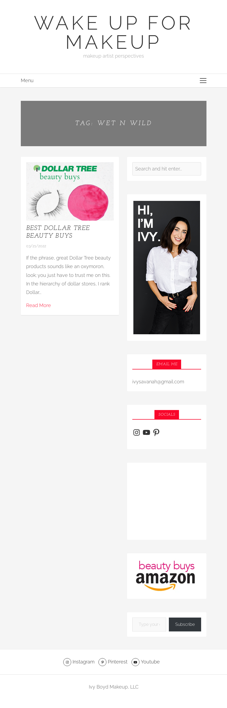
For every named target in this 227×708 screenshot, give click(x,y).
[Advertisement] (166, 501)
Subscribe (185, 624)
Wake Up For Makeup (113, 32)
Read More (38, 305)
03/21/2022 (36, 246)
